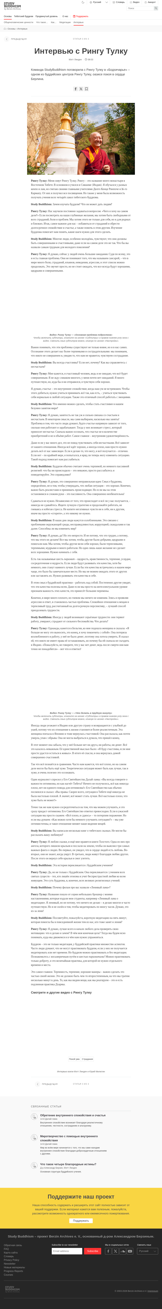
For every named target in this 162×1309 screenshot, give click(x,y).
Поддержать (80, 16)
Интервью (79, 22)
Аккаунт (150, 2)
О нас (65, 16)
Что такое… (42, 22)
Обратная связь (13, 1245)
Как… (54, 22)
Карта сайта (11, 1252)
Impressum (153, 1291)
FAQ (6, 1249)
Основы (8, 16)
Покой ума (74, 1059)
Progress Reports (13, 1271)
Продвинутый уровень (46, 16)
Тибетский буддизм (23, 16)
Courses (8, 1274)
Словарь (118, 2)
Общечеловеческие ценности (18, 22)
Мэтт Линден (75, 59)
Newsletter (10, 1263)
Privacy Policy (11, 1260)
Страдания (87, 1059)
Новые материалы (14, 1267)
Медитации (65, 22)
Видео (135, 2)
